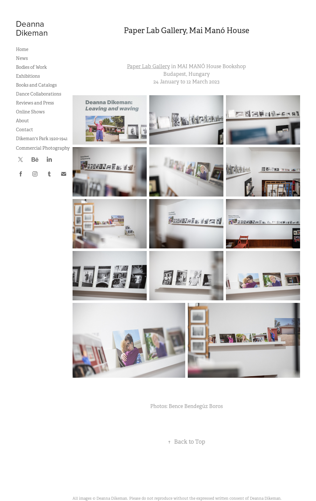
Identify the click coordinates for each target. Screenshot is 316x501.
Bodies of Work (31, 67)
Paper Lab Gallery (148, 66)
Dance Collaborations (38, 94)
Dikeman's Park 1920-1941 (41, 138)
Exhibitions (28, 76)
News (22, 58)
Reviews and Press (35, 103)
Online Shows (30, 112)
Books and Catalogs (36, 85)
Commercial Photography (43, 148)
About (22, 121)
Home (22, 49)
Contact (24, 129)
